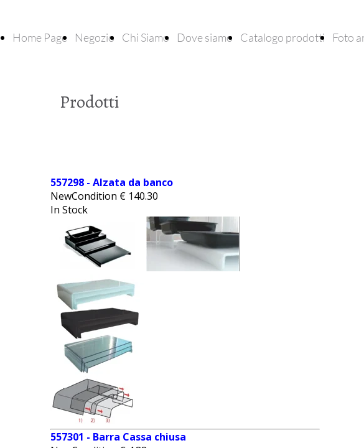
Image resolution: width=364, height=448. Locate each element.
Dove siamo (205, 37)
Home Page (39, 37)
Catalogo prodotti (282, 37)
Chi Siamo (145, 37)
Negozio (94, 37)
